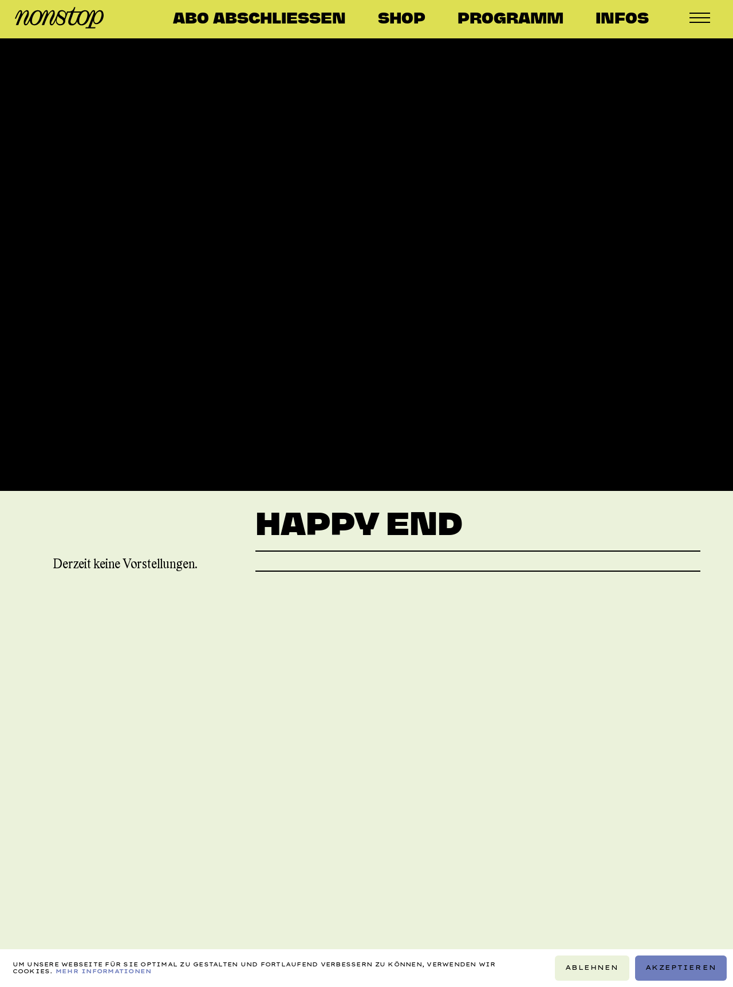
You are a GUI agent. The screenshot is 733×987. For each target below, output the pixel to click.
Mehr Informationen (104, 971)
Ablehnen (591, 968)
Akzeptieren (680, 968)
